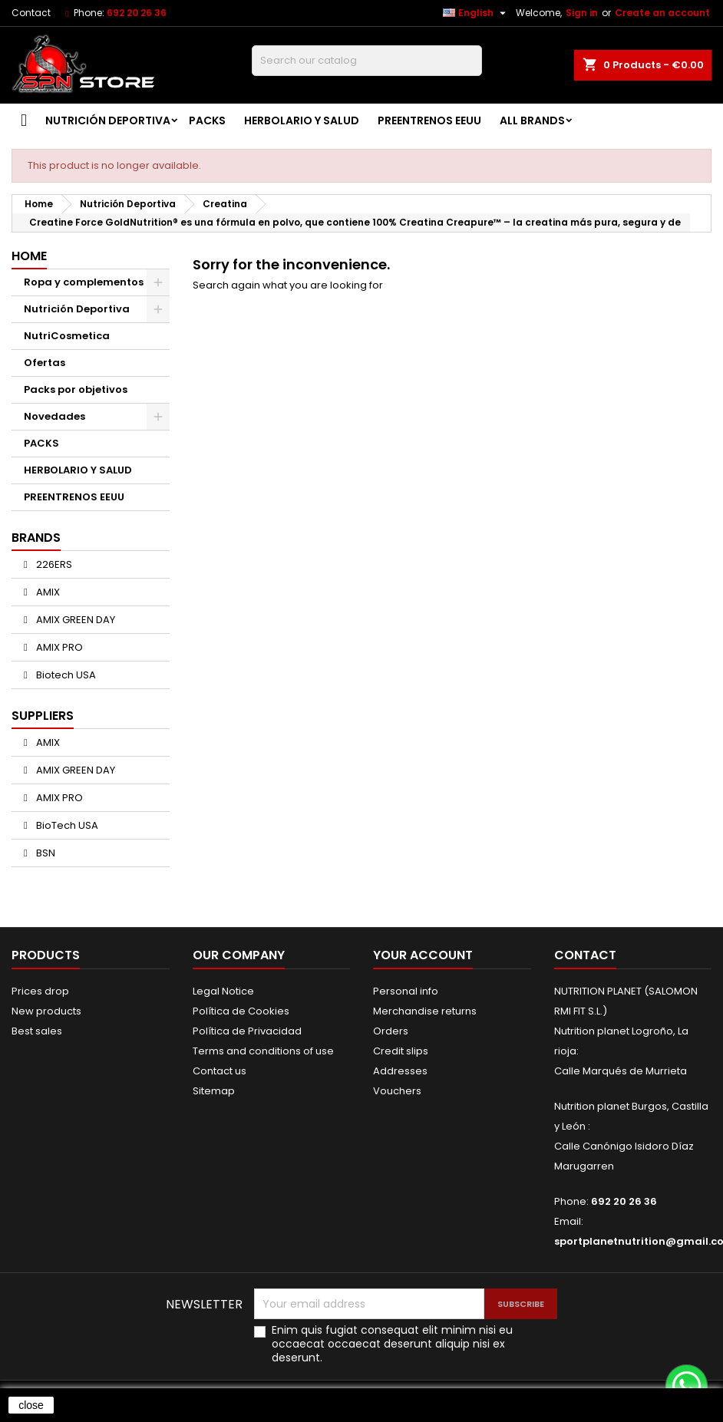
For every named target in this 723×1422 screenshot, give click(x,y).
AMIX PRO (58, 647)
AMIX (47, 592)
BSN (44, 853)
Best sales (37, 1031)
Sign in (582, 12)
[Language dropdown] (476, 13)
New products (46, 1011)
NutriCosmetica (67, 335)
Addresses (400, 1071)
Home (29, 256)
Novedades (54, 416)
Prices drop (40, 991)
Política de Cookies (241, 1011)
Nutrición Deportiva (107, 120)
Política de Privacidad (247, 1031)
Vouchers (397, 1091)
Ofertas (44, 362)
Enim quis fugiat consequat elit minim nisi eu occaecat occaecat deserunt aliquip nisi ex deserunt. (392, 1343)
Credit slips (400, 1051)
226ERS (53, 564)
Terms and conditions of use (263, 1051)
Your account (423, 955)
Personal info (405, 991)
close (31, 1405)
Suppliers (43, 715)
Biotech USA (65, 675)
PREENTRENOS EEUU (429, 120)
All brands (532, 120)
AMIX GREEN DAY (74, 619)
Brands (36, 537)
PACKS (207, 120)
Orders (390, 1031)
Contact (31, 12)
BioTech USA (66, 825)
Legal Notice (223, 991)
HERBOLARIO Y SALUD (301, 120)
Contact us (219, 1071)
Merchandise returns (425, 1011)
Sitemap (214, 1091)
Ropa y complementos (84, 282)
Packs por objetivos (75, 389)
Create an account (662, 12)
